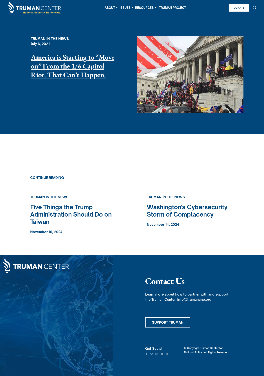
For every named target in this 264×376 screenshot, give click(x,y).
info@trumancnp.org (194, 299)
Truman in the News (50, 39)
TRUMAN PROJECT (172, 8)
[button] (111, 8)
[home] (34, 8)
